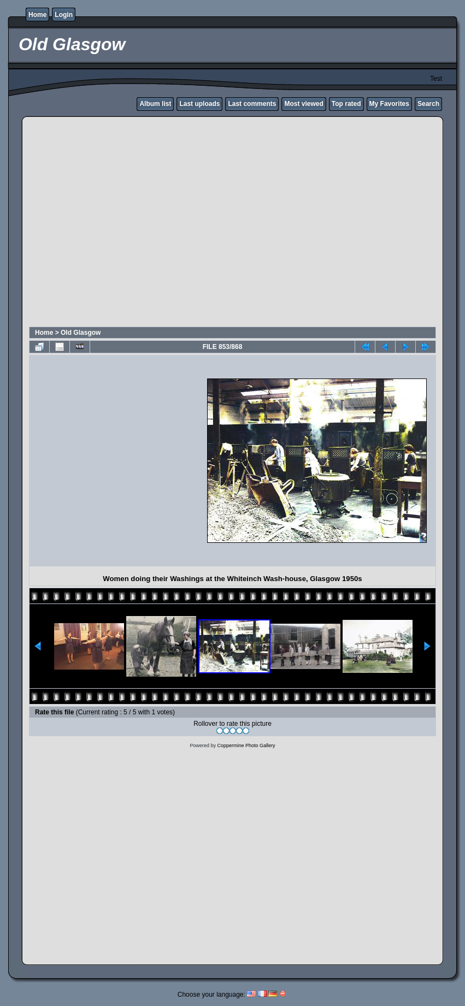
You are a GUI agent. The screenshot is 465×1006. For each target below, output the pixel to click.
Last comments (252, 104)
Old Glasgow (81, 332)
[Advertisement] (102, 223)
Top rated (346, 104)
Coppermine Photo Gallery (246, 745)
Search (428, 104)
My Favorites (389, 104)
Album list (155, 104)
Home (37, 15)
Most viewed (303, 104)
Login (64, 15)
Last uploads (199, 104)
